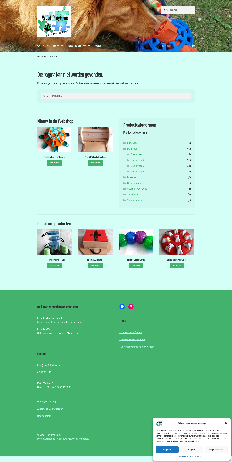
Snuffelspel (133, 194)
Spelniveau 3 (137, 165)
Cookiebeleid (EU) (46, 416)
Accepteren (167, 449)
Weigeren (191, 449)
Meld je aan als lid (46, 322)
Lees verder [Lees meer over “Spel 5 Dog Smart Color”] (177, 265)
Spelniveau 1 (137, 154)
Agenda (98, 46)
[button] (226, 423)
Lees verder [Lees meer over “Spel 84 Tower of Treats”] (54, 162)
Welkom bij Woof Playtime (48, 46)
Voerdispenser (134, 200)
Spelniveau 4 (137, 171)
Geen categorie (135, 183)
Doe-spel (131, 177)
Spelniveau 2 (137, 160)
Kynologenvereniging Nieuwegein (136, 346)
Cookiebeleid (183, 456)
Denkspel (132, 148)
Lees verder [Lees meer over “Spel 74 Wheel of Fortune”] (95, 162)
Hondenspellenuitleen (77, 46)
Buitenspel (132, 143)
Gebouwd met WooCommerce (72, 438)
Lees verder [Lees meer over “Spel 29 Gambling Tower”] (54, 265)
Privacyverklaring (197, 456)
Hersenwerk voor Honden (132, 339)
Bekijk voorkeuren (216, 449)
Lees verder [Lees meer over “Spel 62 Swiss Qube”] (95, 265)
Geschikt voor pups (137, 188)
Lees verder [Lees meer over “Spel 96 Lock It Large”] (136, 265)
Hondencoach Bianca (130, 332)
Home (43, 57)
